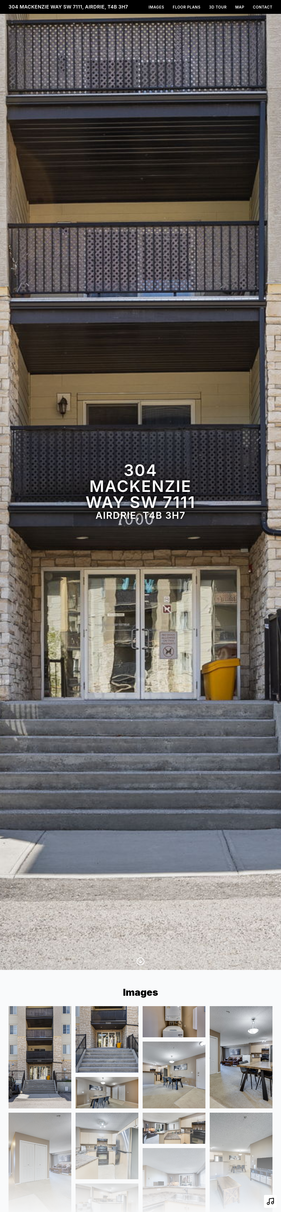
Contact (262, 7)
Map (239, 7)
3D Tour (218, 7)
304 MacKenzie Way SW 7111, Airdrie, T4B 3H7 (68, 7)
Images (156, 7)
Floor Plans (187, 7)
